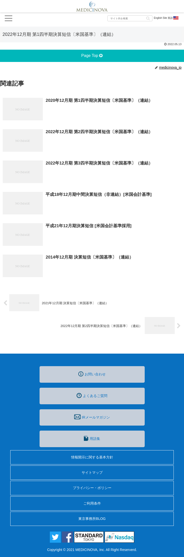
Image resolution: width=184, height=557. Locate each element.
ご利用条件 (92, 503)
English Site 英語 (166, 18)
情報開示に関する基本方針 (92, 457)
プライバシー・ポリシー (92, 488)
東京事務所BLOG (92, 519)
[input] (129, 18)
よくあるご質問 (92, 395)
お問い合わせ (92, 373)
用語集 (92, 438)
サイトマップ (92, 472)
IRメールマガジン (92, 416)
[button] (148, 18)
